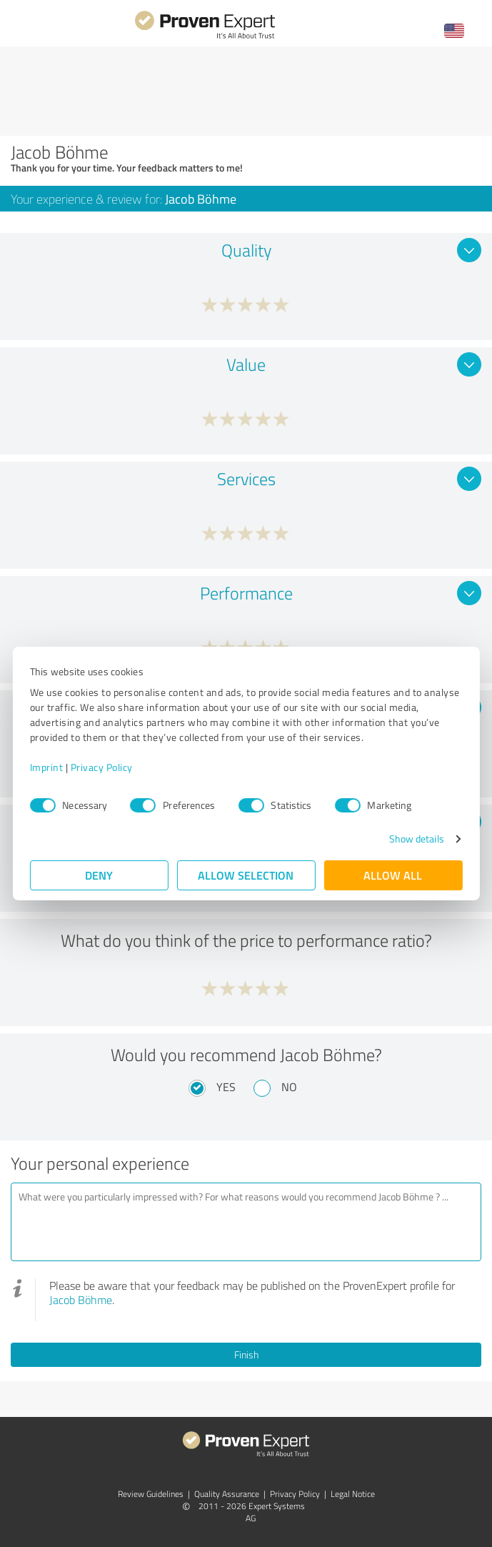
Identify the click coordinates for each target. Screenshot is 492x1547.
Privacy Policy (102, 767)
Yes (226, 1087)
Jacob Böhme (80, 1300)
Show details (415, 838)
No (289, 1087)
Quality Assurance (226, 1494)
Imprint (47, 767)
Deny (99, 875)
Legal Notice (353, 1494)
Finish (246, 1354)
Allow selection (246, 875)
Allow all (393, 875)
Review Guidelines (151, 1494)
